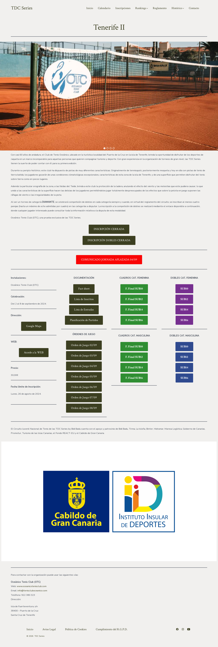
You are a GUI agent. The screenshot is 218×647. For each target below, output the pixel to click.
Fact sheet (84, 288)
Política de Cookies (75, 629)
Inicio (89, 8)
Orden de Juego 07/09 (84, 397)
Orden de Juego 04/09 (84, 366)
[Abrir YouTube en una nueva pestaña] (188, 629)
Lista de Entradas (84, 309)
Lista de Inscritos (84, 299)
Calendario (104, 8)
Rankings (141, 8)
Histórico (178, 8)
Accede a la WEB (34, 352)
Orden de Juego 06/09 (84, 387)
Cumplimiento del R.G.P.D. (111, 629)
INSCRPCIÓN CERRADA (109, 229)
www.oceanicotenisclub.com (31, 586)
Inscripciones (122, 8)
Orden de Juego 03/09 (84, 355)
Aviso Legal (49, 629)
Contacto (194, 8)
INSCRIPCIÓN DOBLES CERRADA (109, 240)
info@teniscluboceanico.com (32, 590)
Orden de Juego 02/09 (84, 345)
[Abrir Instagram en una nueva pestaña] (182, 629)
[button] (104, 148)
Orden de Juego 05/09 (84, 376)
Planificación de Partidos (84, 320)
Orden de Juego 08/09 (84, 408)
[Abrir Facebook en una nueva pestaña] (177, 629)
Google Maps (33, 326)
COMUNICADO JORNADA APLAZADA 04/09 (109, 259)
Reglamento (160, 8)
